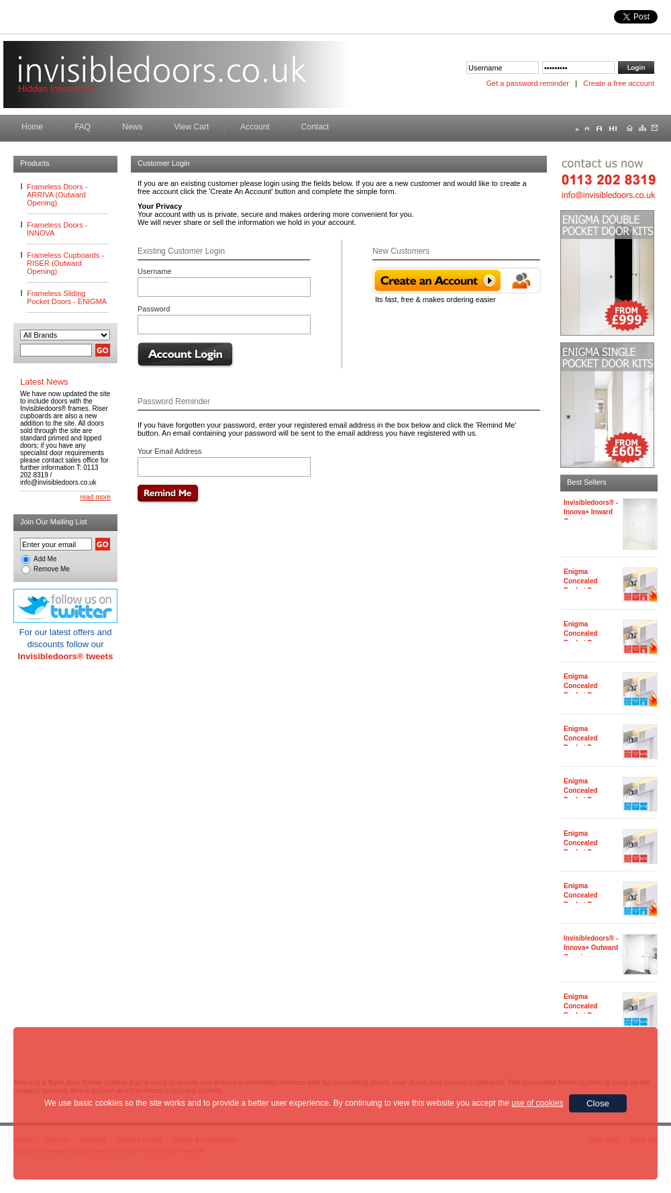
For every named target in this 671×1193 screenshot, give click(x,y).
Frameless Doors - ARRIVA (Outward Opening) (57, 195)
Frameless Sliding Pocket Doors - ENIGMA (67, 297)
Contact (315, 127)
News (132, 127)
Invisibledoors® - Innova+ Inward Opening (591, 512)
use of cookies (537, 1103)
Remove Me (52, 569)
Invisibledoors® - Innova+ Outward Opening (591, 948)
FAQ (82, 127)
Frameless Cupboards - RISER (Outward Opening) (65, 263)
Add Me (45, 559)
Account (254, 127)
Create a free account (618, 83)
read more (95, 497)
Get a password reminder (528, 83)
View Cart (191, 127)
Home (32, 127)
